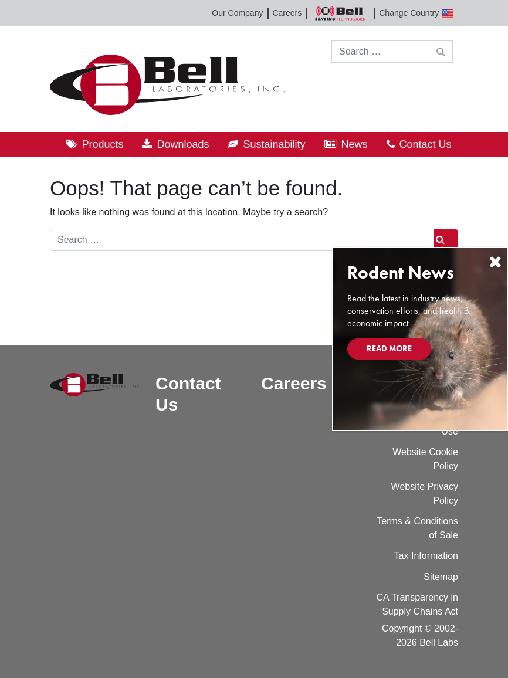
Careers (287, 13)
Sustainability (274, 144)
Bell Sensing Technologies (340, 13)
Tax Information (426, 556)
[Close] (495, 262)
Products (102, 144)
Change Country (416, 13)
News (354, 144)
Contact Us (425, 144)
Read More (389, 348)
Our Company (237, 13)
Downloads (183, 144)
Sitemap (441, 577)
